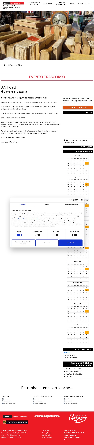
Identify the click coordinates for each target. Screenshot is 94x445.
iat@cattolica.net (72, 357)
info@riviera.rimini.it (13, 435)
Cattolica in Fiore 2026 (72, 369)
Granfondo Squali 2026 (72, 371)
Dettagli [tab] (47, 204)
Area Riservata (47, 437)
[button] (85, 4)
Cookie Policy (46, 435)
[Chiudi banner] (82, 199)
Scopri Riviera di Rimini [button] (34, 3)
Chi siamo (45, 431)
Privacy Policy (46, 433)
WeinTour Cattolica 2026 (73, 374)
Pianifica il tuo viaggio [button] (60, 3)
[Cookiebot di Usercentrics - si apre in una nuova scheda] (71, 200)
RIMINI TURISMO (70, 435)
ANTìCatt (68, 376)
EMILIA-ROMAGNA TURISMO (74, 433)
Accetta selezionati (47, 243)
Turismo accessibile (72, 437)
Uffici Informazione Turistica (11, 437)
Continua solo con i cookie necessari (23, 243)
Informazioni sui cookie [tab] (71, 204)
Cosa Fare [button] (47, 4)
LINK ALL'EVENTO (77, 107)
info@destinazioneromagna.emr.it (27, 219)
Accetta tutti (70, 243)
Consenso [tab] (23, 204)
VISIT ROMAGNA (70, 431)
